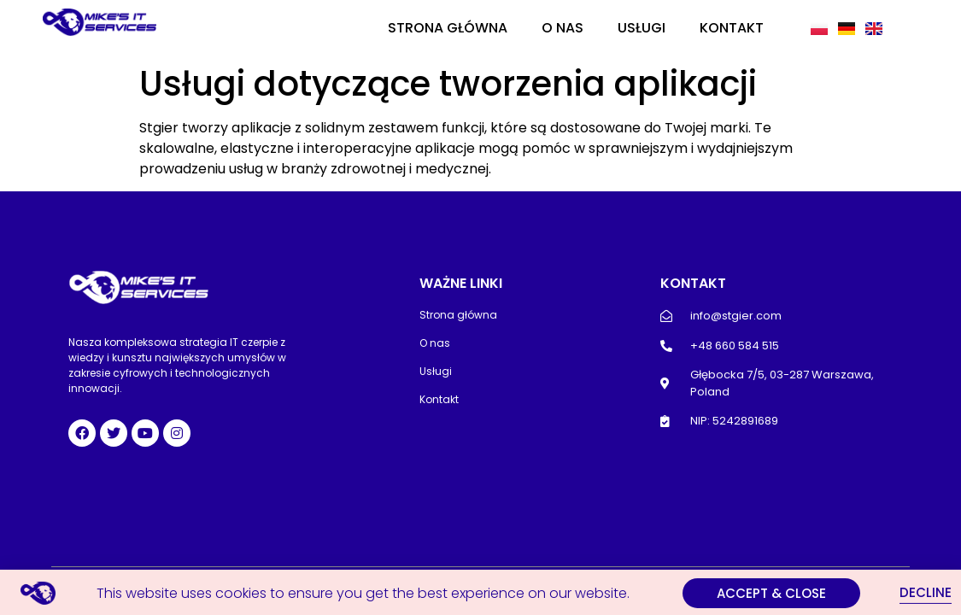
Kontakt (732, 28)
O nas (562, 28)
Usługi (641, 28)
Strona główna (447, 28)
